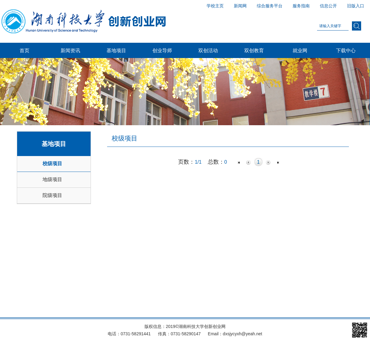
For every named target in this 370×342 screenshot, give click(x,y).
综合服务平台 (269, 5)
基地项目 (116, 50)
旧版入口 (355, 5)
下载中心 (346, 50)
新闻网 (240, 5)
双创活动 (208, 50)
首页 (24, 50)
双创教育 (254, 50)
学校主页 (215, 5)
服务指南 (301, 5)
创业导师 (162, 50)
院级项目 (52, 195)
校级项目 (52, 163)
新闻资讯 (70, 50)
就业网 (300, 50)
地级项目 (52, 179)
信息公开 (328, 5)
